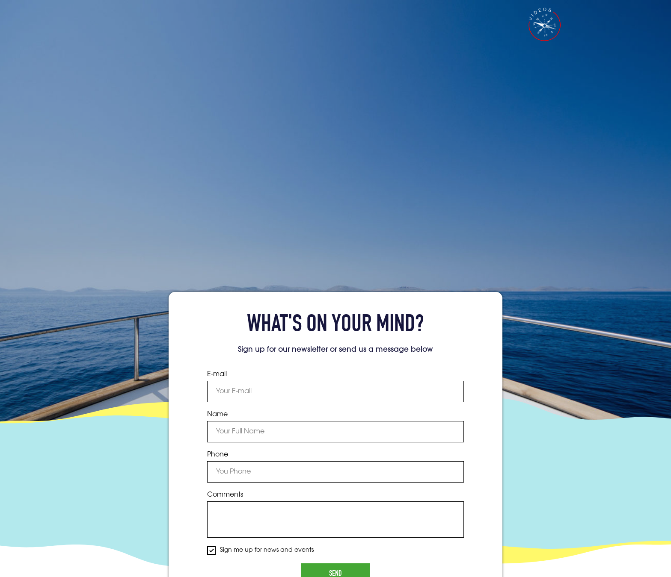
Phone (217, 454)
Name (217, 414)
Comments (225, 495)
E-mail (217, 374)
